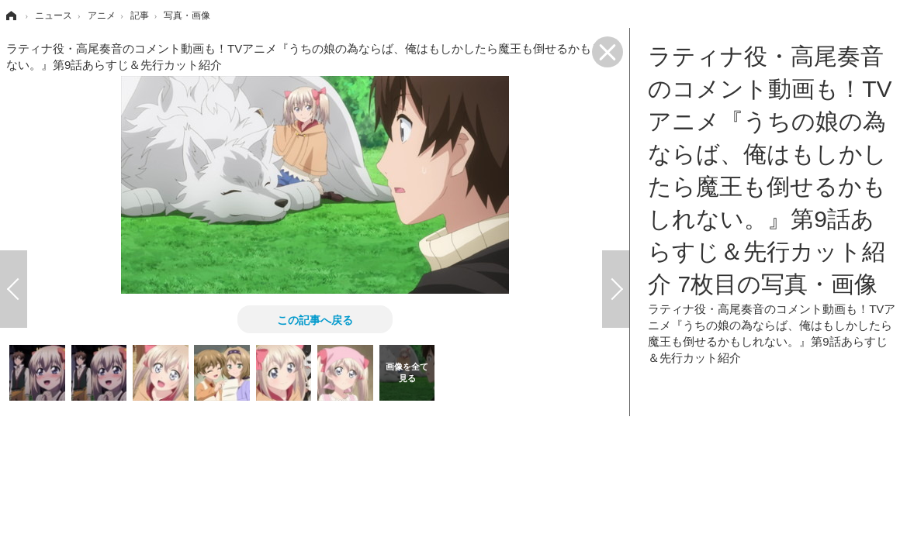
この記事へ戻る (315, 319)
